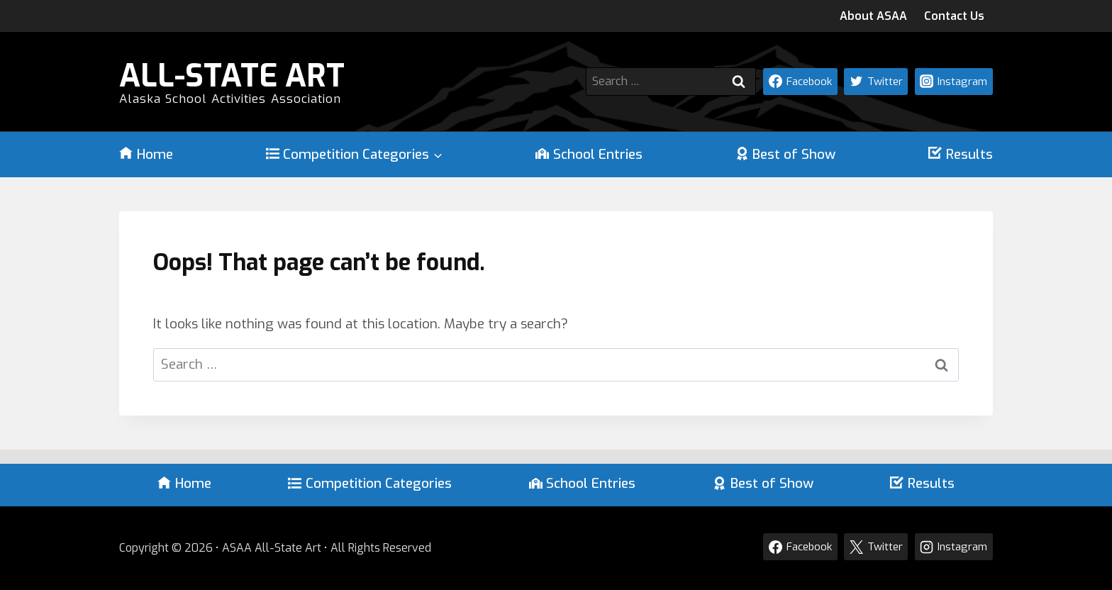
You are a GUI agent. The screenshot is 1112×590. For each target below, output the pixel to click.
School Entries (589, 154)
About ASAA (873, 16)
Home (146, 154)
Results (960, 154)
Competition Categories (370, 483)
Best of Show (785, 154)
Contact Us (954, 16)
